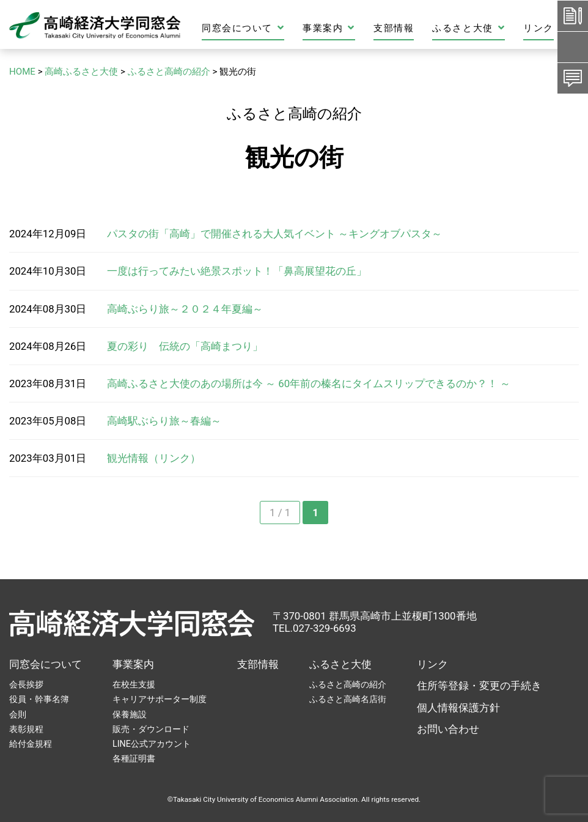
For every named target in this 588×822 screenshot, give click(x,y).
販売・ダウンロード (150, 729)
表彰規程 (26, 729)
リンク (538, 28)
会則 (17, 714)
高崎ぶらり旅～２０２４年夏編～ (185, 309)
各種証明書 (133, 758)
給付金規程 (30, 744)
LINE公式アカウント (151, 744)
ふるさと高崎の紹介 (347, 684)
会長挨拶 (26, 684)
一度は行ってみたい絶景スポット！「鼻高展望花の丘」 (237, 271)
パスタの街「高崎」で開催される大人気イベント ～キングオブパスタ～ (274, 234)
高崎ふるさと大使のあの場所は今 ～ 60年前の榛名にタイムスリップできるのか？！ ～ (308, 383)
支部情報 (393, 28)
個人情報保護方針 (458, 708)
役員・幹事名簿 (39, 699)
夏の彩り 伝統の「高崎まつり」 (185, 346)
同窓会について (243, 28)
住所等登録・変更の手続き (479, 685)
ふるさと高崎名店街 (347, 699)
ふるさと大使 (468, 28)
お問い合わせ (448, 729)
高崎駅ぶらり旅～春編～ (164, 421)
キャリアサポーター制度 (159, 699)
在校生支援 (133, 684)
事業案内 (329, 28)
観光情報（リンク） (153, 458)
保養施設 (129, 714)
